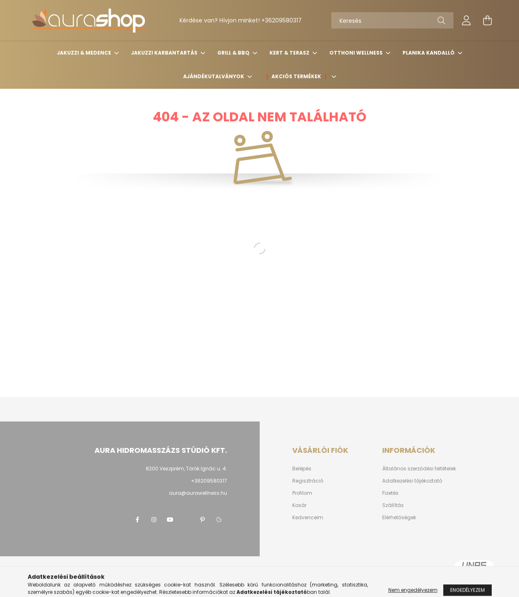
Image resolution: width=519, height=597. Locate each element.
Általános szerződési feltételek (419, 469)
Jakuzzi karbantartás (165, 52)
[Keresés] (392, 20)
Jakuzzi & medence (84, 52)
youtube (170, 519)
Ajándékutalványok (214, 76)
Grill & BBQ (234, 52)
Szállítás (393, 505)
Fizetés (390, 493)
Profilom (302, 493)
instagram (154, 519)
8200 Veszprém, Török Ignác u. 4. (186, 468)
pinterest (203, 519)
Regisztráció (307, 481)
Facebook (137, 519)
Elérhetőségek (399, 517)
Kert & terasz (290, 52)
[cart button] (488, 20)
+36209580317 (281, 20)
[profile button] (466, 20)
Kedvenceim (307, 517)
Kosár (299, 505)
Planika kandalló (429, 52)
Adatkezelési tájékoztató (412, 481)
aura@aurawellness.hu (198, 492)
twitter (186, 519)
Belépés (301, 469)
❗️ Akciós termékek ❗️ (297, 76)
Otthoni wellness (356, 52)
